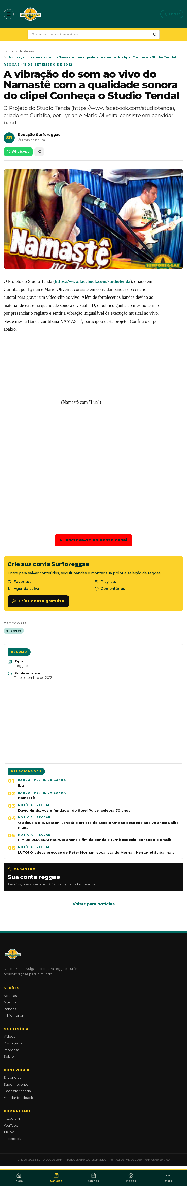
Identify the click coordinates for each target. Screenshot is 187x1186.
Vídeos (9, 1036)
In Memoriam (14, 1015)
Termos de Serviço (157, 1159)
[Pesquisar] (155, 34)
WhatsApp (18, 151)
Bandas (10, 1009)
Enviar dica (12, 1077)
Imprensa (11, 1050)
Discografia (13, 1043)
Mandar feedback (18, 1098)
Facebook (12, 1139)
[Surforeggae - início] (30, 14)
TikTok (9, 1132)
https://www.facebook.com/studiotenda (92, 281)
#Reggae (13, 630)
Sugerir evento (16, 1084)
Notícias (27, 51)
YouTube (11, 1125)
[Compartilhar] (39, 151)
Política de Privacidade (125, 1159)
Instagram (12, 1118)
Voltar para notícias (94, 904)
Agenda (10, 1002)
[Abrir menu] (9, 14)
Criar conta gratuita (38, 601)
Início (8, 51)
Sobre (9, 1056)
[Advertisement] (93, 466)
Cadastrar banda (17, 1091)
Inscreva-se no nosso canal (93, 540)
